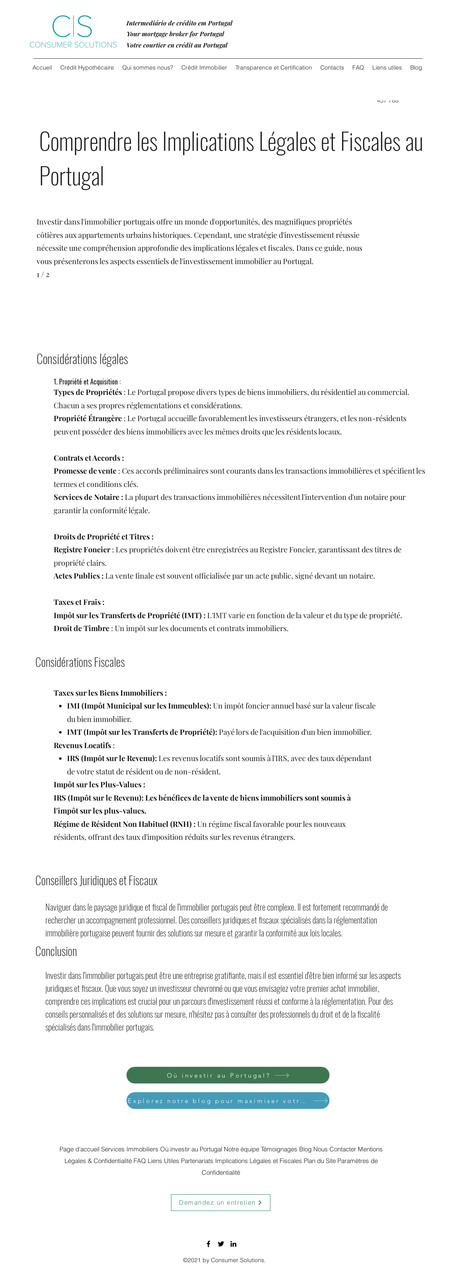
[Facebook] (208, 1244)
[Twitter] (221, 1244)
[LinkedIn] (233, 1244)
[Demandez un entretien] (220, 1202)
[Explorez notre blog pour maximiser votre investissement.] (228, 1100)
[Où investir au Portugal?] (228, 1075)
